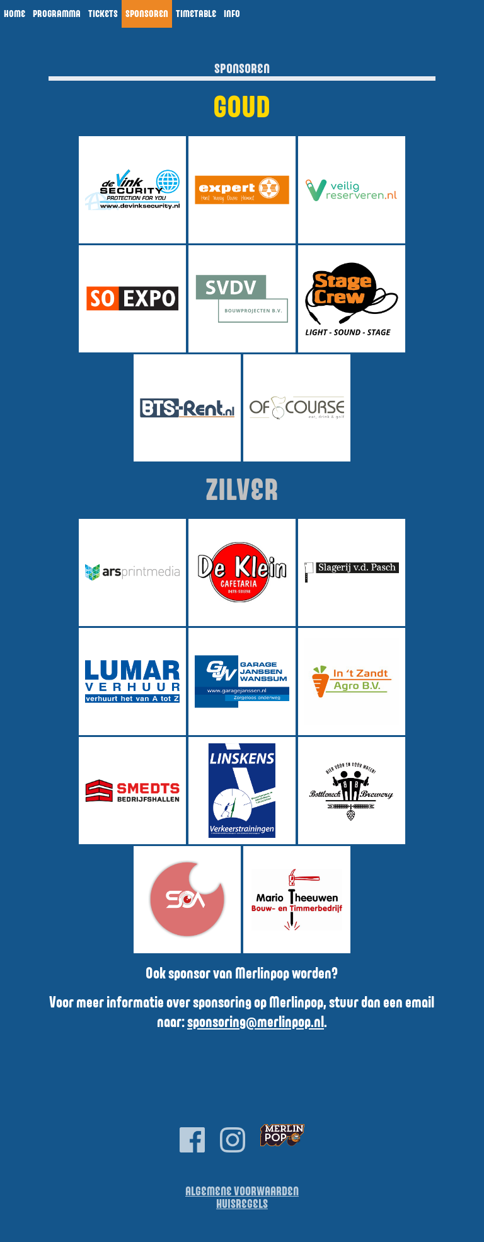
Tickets (103, 14)
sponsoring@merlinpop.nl (255, 1022)
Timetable (196, 14)
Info (232, 14)
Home (14, 14)
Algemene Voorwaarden (242, 1192)
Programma (57, 14)
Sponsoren (146, 14)
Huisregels (242, 1204)
